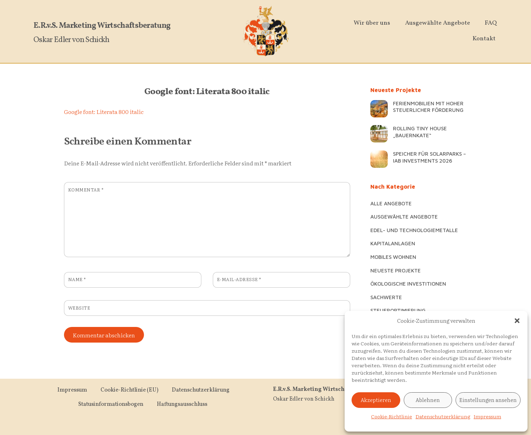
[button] (517, 320)
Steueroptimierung (398, 310)
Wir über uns (374, 23)
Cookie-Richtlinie (391, 416)
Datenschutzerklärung (443, 416)
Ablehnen (428, 400)
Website (79, 307)
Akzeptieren (376, 400)
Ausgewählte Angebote (439, 23)
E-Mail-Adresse (239, 279)
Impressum (487, 416)
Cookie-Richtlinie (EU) (129, 389)
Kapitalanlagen (392, 243)
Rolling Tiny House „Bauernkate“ (420, 131)
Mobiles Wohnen (393, 257)
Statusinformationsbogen (110, 404)
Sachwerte (386, 297)
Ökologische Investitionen (408, 283)
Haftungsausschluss (182, 404)
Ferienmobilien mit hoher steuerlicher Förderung (428, 106)
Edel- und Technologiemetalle (414, 230)
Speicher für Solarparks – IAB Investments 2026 (429, 157)
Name (77, 279)
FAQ (493, 23)
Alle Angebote (391, 203)
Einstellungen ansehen (488, 400)
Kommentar (86, 189)
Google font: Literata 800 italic (206, 92)
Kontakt (486, 38)
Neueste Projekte (395, 270)
